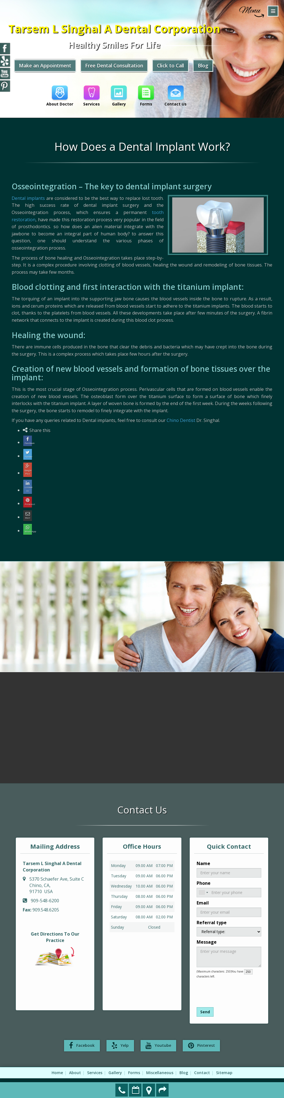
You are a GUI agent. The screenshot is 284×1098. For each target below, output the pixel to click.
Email (203, 895)
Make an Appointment (135, 1090)
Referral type (212, 915)
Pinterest (201, 1038)
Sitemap (224, 1065)
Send (205, 1004)
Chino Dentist (181, 420)
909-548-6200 (122, 1090)
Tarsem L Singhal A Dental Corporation (119, 29)
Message (207, 934)
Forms (147, 96)
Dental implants (28, 198)
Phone (204, 876)
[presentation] (226, 983)
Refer (162, 1090)
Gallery (119, 96)
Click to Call (178, 66)
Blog (211, 66)
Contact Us (177, 96)
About (75, 1065)
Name (203, 856)
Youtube (158, 1038)
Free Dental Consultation (119, 66)
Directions (149, 1090)
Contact (202, 1065)
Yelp (120, 1038)
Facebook (82, 1038)
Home (57, 1065)
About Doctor (59, 96)
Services (92, 96)
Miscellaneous (159, 1065)
